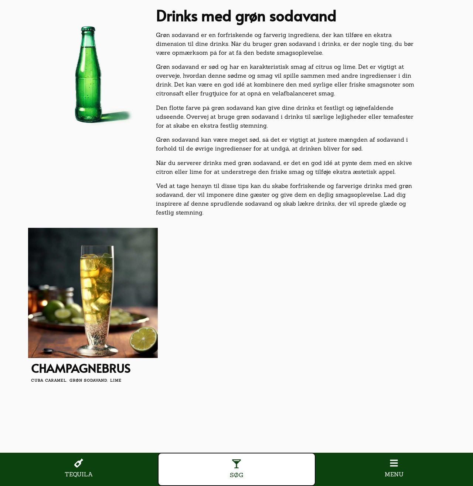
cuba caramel (49, 380)
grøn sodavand (88, 380)
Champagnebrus (80, 368)
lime (116, 380)
